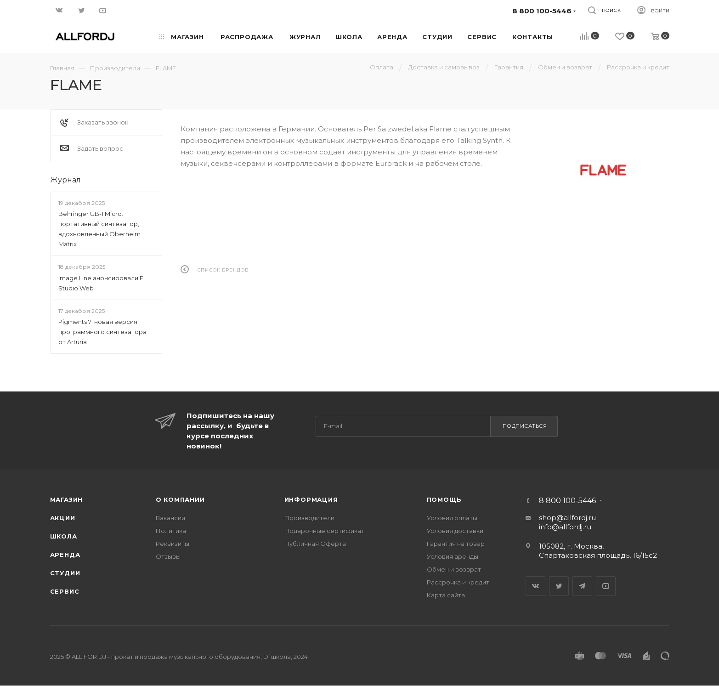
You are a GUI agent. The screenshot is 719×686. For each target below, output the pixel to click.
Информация (311, 499)
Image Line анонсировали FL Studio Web (102, 283)
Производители (309, 518)
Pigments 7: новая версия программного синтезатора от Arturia (102, 332)
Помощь (444, 499)
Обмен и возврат (454, 569)
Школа (63, 536)
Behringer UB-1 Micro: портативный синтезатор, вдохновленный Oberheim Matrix (99, 229)
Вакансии (170, 518)
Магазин (66, 499)
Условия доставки (455, 530)
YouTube (606, 586)
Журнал (65, 180)
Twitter (559, 586)
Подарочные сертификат (324, 530)
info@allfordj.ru (565, 526)
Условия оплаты (452, 518)
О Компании (180, 499)
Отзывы (168, 556)
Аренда (65, 554)
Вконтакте (535, 586)
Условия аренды (452, 556)
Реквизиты (172, 543)
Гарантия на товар (456, 543)
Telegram (582, 586)
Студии (65, 573)
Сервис (64, 591)
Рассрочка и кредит (458, 582)
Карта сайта (446, 595)
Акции (62, 518)
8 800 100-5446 (567, 501)
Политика (171, 530)
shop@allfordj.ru (567, 517)
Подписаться (525, 426)
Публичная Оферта (315, 543)
